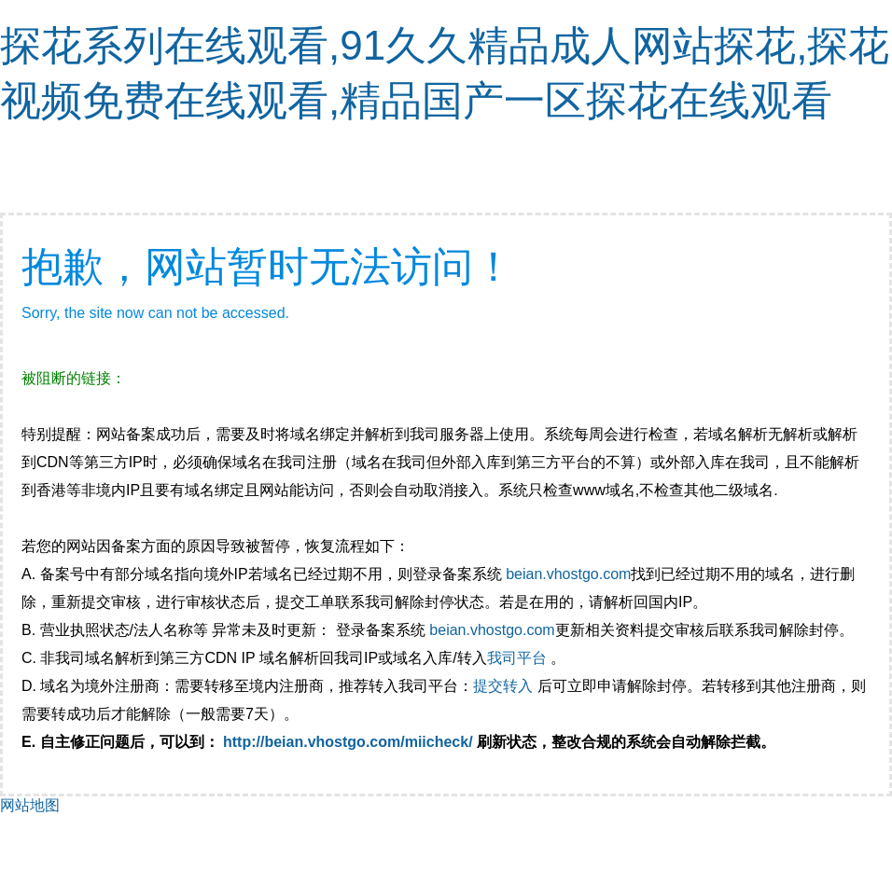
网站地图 (30, 805)
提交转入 (503, 686)
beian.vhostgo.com (568, 574)
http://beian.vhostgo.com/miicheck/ (348, 742)
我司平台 (519, 658)
